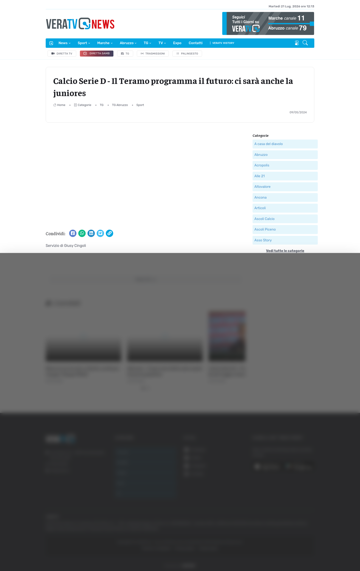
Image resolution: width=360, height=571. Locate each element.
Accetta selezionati (308, 530)
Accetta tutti (309, 515)
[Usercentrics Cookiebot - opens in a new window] (39, 554)
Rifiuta (309, 545)
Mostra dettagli (81, 555)
